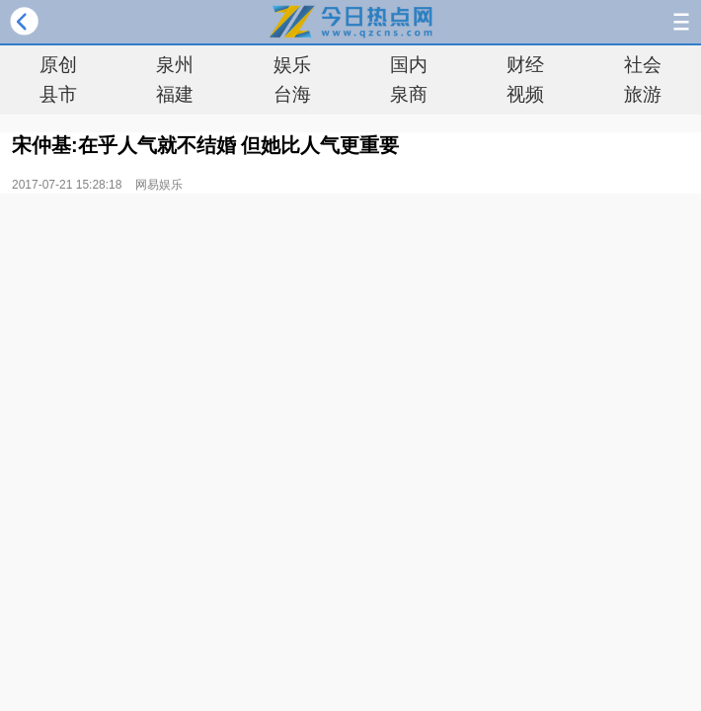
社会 (643, 64)
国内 (409, 64)
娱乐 (292, 64)
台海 (292, 94)
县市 (58, 94)
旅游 (643, 94)
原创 (58, 64)
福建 (175, 94)
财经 (525, 64)
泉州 (175, 64)
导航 (681, 21)
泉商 (409, 94)
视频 (525, 94)
